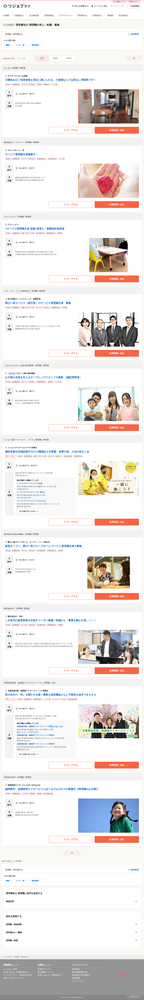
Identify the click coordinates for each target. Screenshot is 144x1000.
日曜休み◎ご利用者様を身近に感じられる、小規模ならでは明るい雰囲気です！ (50, 80)
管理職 (17, 957)
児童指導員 (49, 15)
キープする (71, 130)
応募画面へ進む (117, 130)
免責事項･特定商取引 (81, 975)
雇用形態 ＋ (36, 45)
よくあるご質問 (10, 969)
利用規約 (76, 969)
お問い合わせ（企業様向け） (50, 975)
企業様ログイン (134, 1)
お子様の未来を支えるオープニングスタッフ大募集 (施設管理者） (43, 377)
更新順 (68, 58)
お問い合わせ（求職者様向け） (17, 972)
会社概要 (76, 978)
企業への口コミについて (14, 978)
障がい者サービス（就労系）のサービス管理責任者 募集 (38, 303)
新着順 (55, 58)
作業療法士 (97, 15)
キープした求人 (99, 6)
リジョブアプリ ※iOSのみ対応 (17, 975)
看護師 (110, 15)
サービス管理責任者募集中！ (21, 154)
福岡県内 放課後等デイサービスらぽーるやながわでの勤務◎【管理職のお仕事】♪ (52, 789)
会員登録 (134, 6)
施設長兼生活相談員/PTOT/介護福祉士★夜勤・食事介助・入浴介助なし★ (47, 451)
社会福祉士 (123, 15)
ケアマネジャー (66, 15)
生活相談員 (34, 15)
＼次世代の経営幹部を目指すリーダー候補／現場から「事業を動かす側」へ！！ (50, 620)
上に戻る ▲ (134, 996)
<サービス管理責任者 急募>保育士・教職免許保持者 (34, 228)
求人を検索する (80, 6)
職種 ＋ (8, 45)
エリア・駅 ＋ (21, 45)
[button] (72, 94)
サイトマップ (78, 981)
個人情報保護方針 (80, 972)
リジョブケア (8, 957)
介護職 (6, 15)
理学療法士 (82, 15)
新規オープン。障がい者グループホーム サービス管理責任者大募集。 (44, 546)
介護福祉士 (19, 15)
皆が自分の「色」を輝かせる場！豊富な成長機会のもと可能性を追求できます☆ (50, 694)
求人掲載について (119, 1)
